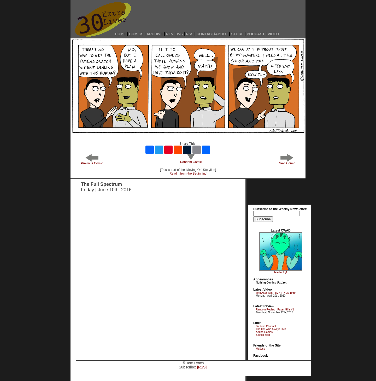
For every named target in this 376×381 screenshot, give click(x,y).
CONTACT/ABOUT (212, 34)
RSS (189, 34)
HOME (120, 34)
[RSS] (202, 367)
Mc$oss (260, 348)
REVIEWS (174, 34)
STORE (237, 34)
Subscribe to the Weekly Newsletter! (280, 209)
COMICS (136, 34)
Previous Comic (92, 162)
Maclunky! (280, 272)
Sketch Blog (263, 334)
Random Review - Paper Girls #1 (275, 309)
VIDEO (273, 34)
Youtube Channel (266, 326)
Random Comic (191, 160)
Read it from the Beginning (188, 173)
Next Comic (287, 162)
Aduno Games (264, 332)
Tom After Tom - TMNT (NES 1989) (276, 292)
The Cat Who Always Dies (271, 329)
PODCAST (256, 34)
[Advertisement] (222, 13)
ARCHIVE (154, 34)
